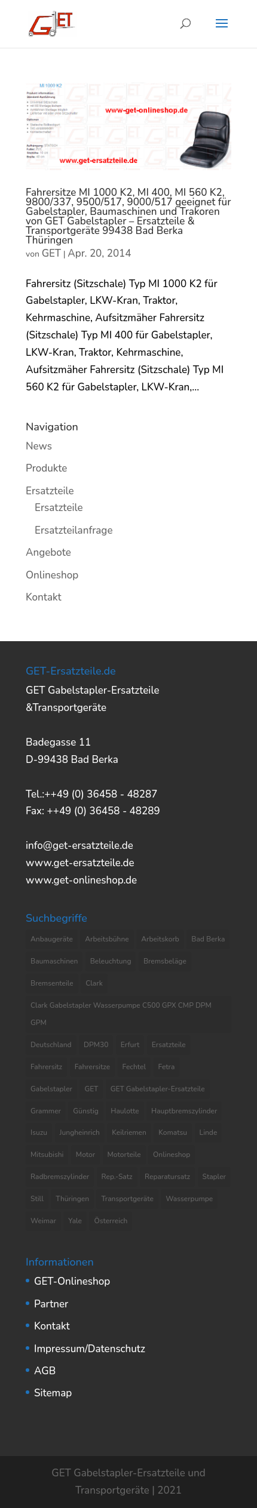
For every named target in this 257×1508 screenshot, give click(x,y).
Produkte (46, 468)
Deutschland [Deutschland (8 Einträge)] (51, 1045)
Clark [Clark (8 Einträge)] (94, 983)
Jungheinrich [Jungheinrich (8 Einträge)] (80, 1132)
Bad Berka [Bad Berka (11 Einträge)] (208, 939)
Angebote (48, 552)
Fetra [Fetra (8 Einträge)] (166, 1067)
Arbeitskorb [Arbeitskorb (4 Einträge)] (160, 939)
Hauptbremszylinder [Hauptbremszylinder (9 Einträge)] (184, 1111)
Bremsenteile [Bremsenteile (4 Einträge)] (52, 983)
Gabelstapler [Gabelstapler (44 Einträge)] (51, 1089)
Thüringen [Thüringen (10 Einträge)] (72, 1199)
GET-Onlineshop (72, 1281)
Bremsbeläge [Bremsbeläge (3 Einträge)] (164, 961)
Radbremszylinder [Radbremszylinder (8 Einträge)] (59, 1176)
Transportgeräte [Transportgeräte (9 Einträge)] (127, 1199)
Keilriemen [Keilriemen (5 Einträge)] (129, 1132)
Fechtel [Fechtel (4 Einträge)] (134, 1067)
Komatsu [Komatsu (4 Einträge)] (172, 1132)
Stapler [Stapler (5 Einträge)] (214, 1176)
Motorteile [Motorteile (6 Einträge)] (124, 1154)
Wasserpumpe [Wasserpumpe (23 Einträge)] (189, 1199)
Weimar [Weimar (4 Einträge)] (43, 1221)
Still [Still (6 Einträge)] (37, 1199)
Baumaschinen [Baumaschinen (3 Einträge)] (54, 961)
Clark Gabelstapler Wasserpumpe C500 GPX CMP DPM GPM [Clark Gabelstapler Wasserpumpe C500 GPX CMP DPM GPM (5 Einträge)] (121, 1014)
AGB (45, 1371)
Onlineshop (52, 575)
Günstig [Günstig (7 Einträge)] (85, 1111)
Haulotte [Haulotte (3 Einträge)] (125, 1111)
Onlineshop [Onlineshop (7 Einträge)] (171, 1154)
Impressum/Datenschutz (89, 1349)
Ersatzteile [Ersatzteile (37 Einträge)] (169, 1045)
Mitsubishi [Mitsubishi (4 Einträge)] (46, 1154)
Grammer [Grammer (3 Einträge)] (45, 1111)
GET (52, 253)
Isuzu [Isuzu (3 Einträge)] (38, 1132)
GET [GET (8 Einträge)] (91, 1089)
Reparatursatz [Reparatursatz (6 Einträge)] (167, 1176)
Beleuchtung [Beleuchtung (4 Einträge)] (110, 961)
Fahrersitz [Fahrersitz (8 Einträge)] (46, 1067)
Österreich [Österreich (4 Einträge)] (110, 1221)
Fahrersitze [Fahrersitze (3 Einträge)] (93, 1067)
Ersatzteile (50, 491)
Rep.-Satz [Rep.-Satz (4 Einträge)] (117, 1176)
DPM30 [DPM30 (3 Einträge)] (96, 1045)
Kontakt (43, 597)
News (39, 446)
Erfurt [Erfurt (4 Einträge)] (130, 1045)
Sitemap (53, 1393)
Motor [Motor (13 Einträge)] (85, 1154)
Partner (51, 1304)
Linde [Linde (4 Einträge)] (209, 1132)
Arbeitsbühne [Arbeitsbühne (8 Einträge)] (107, 939)
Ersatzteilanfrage (73, 530)
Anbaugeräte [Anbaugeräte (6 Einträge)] (51, 939)
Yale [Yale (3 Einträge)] (75, 1221)
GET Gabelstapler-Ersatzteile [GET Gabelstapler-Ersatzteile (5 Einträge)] (158, 1089)
